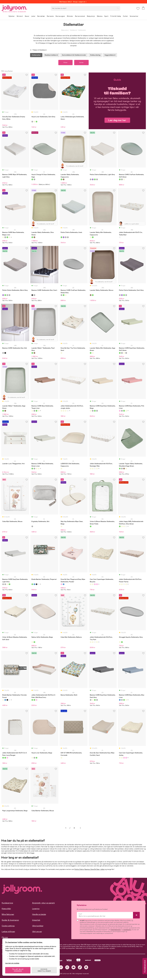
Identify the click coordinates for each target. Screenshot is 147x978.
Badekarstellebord (51, 55)
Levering (35, 908)
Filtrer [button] (65, 62)
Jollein (102, 869)
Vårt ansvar (37, 931)
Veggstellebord (109, 55)
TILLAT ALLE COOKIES (18, 970)
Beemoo (87, 869)
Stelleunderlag (95, 55)
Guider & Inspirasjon (10, 920)
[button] (138, 9)
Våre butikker (37, 926)
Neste (80, 828)
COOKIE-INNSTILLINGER (44, 970)
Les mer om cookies (12, 963)
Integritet (36, 920)
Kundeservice (7, 903)
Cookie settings (8, 926)
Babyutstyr (64, 30)
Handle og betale (39, 914)
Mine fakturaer (8, 914)
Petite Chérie (79, 869)
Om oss (5, 937)
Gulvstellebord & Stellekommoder (74, 55)
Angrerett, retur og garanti (43, 903)
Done (92, 869)
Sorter (81, 62)
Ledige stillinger (8, 931)
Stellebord (73, 30)
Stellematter (82, 30)
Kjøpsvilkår (6, 908)
